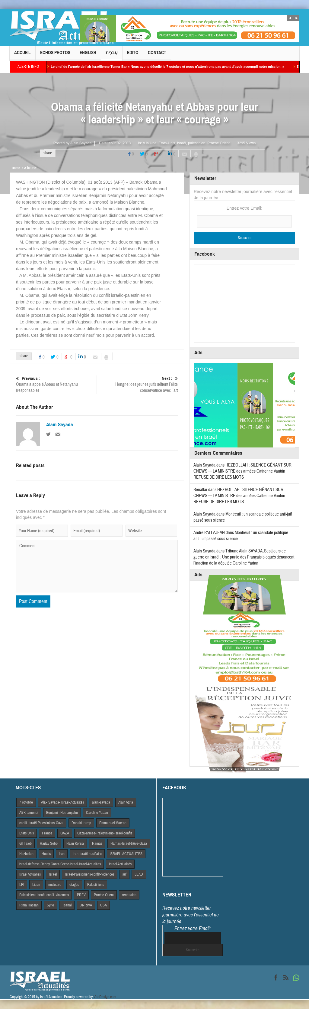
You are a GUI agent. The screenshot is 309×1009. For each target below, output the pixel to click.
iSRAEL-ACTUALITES (126, 853)
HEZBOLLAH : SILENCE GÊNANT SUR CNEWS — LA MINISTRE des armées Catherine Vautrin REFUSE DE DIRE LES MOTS (242, 471)
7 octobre (26, 802)
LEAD (139, 874)
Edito (133, 55)
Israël (181, 143)
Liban (36, 884)
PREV (81, 895)
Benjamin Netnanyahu (62, 812)
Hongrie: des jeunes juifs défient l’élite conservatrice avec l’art (137, 384)
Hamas (97, 843)
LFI (21, 884)
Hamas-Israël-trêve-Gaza (128, 843)
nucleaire (54, 884)
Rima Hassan (29, 905)
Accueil (22, 55)
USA (103, 905)
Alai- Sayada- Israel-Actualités (62, 802)
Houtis (46, 853)
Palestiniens (95, 884)
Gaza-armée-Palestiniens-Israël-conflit (104, 833)
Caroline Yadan (97, 812)
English (88, 55)
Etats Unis (26, 833)
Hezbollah (26, 853)
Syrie (50, 905)
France (47, 833)
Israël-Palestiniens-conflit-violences (89, 874)
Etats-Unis (166, 143)
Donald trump (81, 823)
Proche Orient (218, 143)
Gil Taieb (25, 843)
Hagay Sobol (49, 843)
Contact (157, 55)
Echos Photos (55, 55)
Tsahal (67, 905)
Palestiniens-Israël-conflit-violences (44, 895)
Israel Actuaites (30, 874)
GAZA (64, 833)
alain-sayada (101, 802)
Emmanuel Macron (112, 823)
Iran (62, 853)
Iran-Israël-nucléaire (87, 853)
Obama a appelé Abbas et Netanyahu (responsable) (56, 384)
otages (74, 884)
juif (124, 874)
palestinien (196, 143)
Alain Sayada (81, 143)
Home (16, 168)
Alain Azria (125, 802)
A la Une (149, 143)
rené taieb (129, 895)
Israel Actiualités (120, 864)
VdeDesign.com (105, 996)
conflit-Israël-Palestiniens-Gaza (41, 823)
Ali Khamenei (28, 812)
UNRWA (86, 905)
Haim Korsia (75, 843)
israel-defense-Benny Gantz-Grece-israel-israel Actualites (60, 864)
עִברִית (111, 55)
